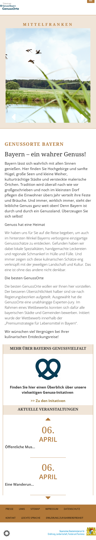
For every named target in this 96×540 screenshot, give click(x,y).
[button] (6, 533)
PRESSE (9, 509)
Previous (13, 113)
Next (83, 113)
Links (22, 509)
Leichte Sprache (30, 517)
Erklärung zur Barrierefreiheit (64, 517)
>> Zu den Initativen (48, 400)
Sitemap (7, 3)
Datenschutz (72, 509)
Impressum (51, 509)
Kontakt (11, 517)
